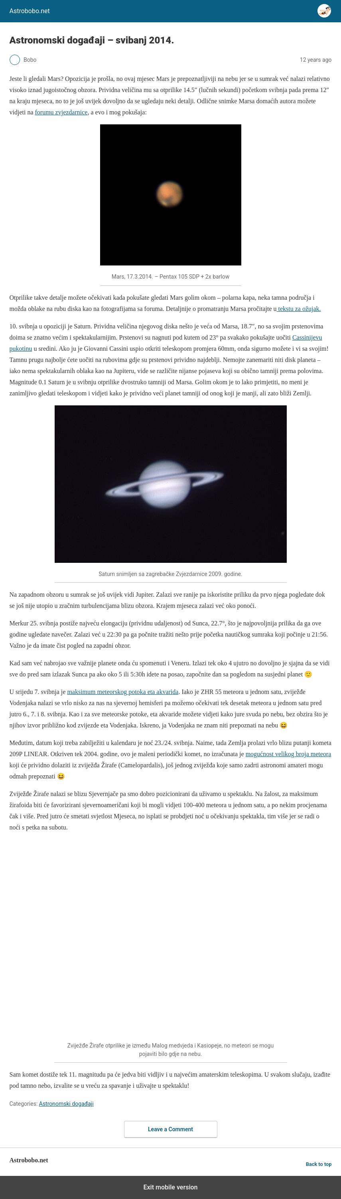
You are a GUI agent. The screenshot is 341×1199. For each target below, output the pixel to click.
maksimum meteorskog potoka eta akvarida (122, 691)
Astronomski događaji (66, 1104)
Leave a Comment (170, 1129)
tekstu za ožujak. (298, 308)
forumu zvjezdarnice (61, 112)
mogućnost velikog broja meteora (288, 754)
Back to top (319, 1164)
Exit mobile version (170, 1187)
